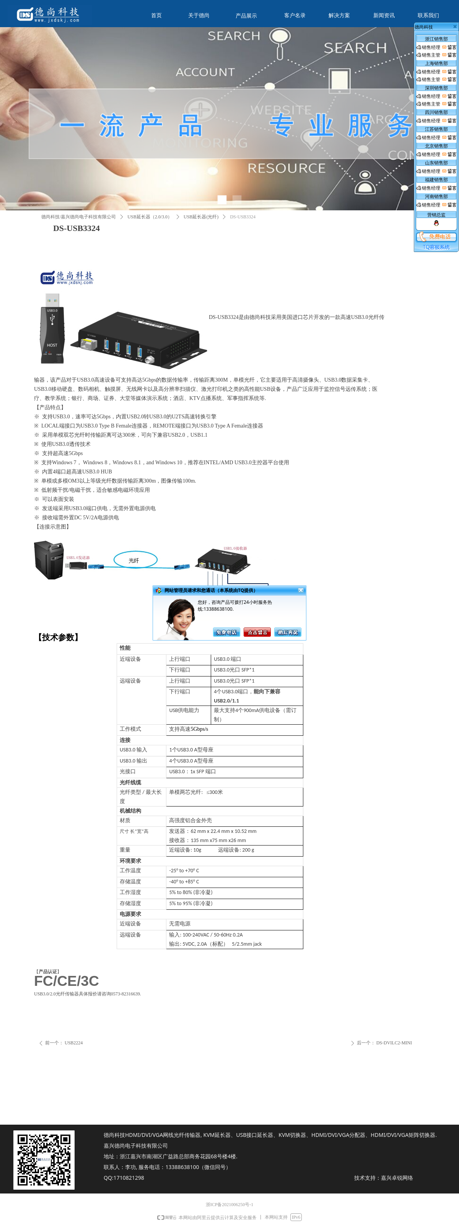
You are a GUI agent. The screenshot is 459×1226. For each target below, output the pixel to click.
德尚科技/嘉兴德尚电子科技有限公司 (78, 217)
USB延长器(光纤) (201, 217)
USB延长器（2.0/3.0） (149, 217)
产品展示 (246, 16)
